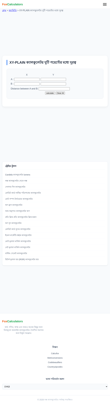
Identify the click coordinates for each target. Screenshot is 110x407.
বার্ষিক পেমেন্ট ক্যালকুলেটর (16, 253)
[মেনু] (105, 4)
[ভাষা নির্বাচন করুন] (55, 386)
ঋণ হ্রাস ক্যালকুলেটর (13, 205)
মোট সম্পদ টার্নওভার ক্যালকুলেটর (19, 199)
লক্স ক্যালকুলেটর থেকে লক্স (16, 181)
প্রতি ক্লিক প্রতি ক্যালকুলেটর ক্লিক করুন (20, 217)
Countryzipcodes (55, 367)
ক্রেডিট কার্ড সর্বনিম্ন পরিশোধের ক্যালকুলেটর (23, 193)
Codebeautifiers (55, 362)
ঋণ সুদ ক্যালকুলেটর (13, 223)
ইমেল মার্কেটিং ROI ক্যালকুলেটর (18, 235)
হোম (4, 10)
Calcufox (55, 353)
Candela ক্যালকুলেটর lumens (17, 175)
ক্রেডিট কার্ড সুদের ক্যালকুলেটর (17, 229)
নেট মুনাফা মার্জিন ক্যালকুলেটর (17, 247)
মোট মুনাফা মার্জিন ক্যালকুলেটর (18, 241)
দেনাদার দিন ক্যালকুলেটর (15, 187)
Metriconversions (55, 358)
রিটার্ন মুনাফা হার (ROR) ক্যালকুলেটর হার (22, 259)
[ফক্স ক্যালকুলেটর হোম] (12, 4)
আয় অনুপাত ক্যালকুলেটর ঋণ (17, 211)
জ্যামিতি (13, 10)
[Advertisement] (55, 32)
